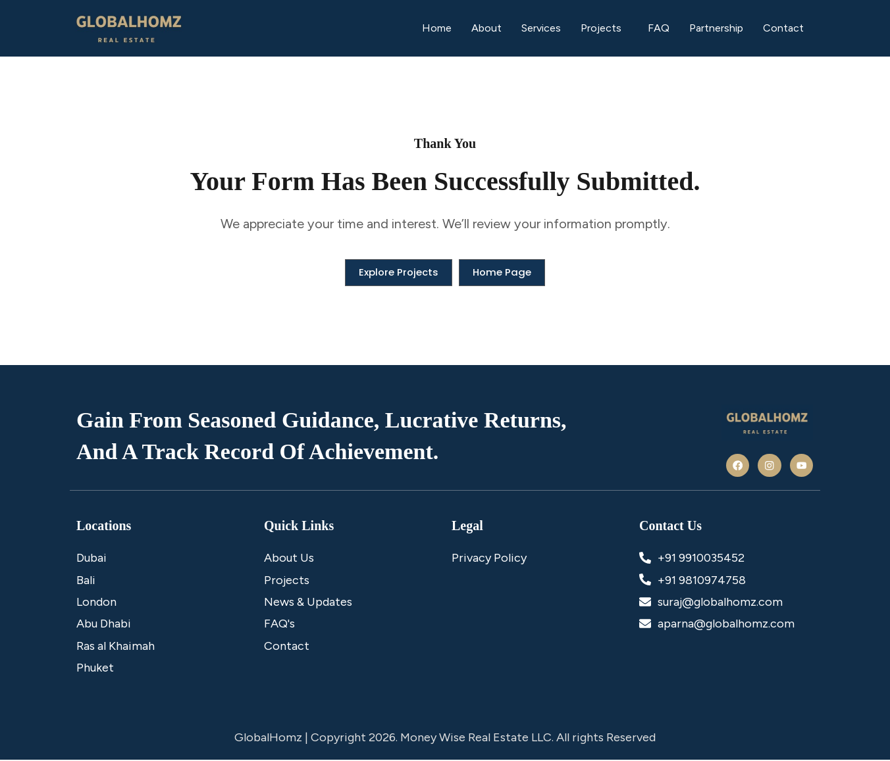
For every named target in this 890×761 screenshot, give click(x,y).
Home (437, 28)
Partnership (716, 28)
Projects (601, 28)
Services (541, 28)
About (486, 28)
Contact (783, 28)
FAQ (658, 28)
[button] (604, 28)
